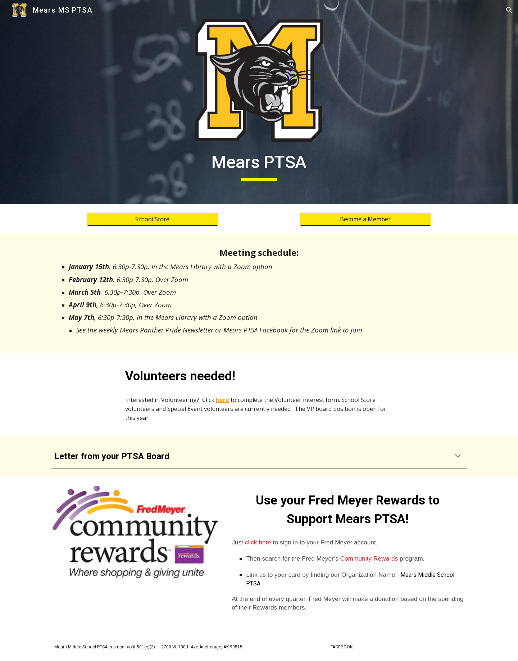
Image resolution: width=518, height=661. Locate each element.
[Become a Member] (365, 219)
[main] (258, 164)
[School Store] (152, 219)
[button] (509, 10)
